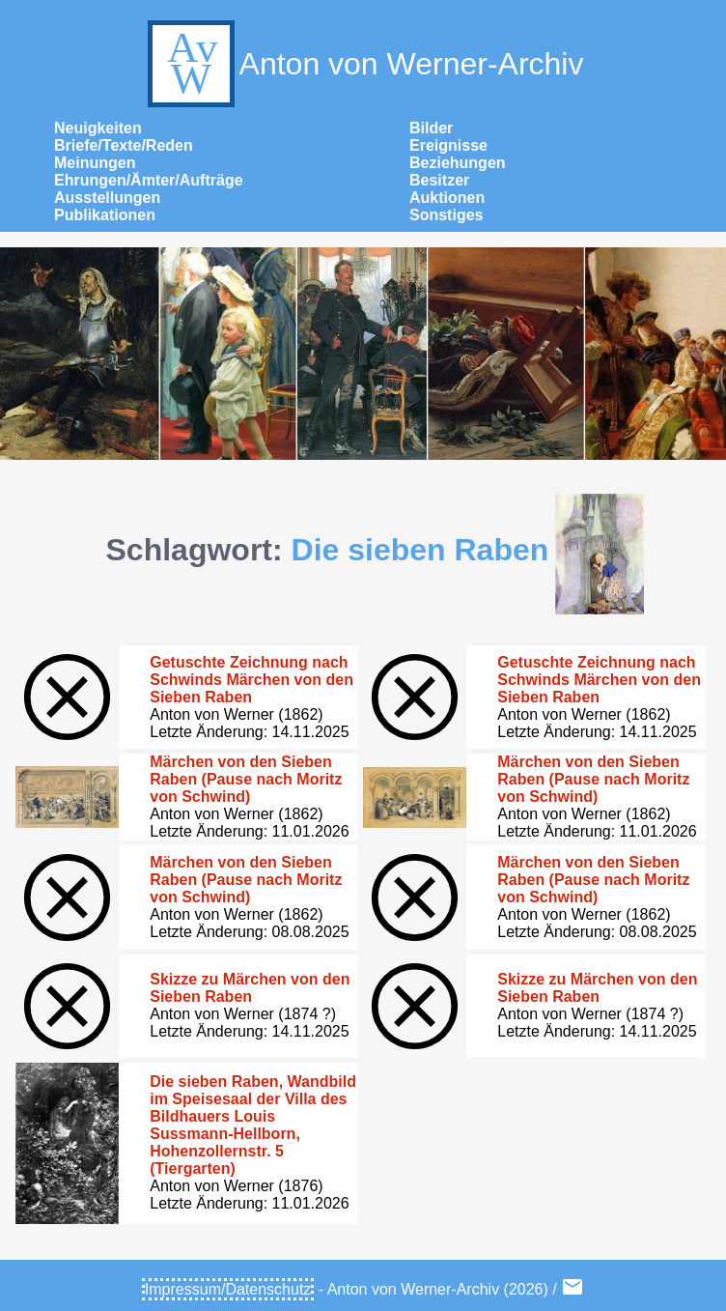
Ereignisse (448, 145)
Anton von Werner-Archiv (363, 63)
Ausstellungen (107, 197)
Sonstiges (446, 215)
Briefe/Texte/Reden (123, 145)
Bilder (431, 128)
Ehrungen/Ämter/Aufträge (148, 180)
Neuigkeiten (98, 128)
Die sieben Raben (420, 549)
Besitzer (439, 180)
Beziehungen (457, 163)
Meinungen (94, 163)
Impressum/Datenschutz (228, 1289)
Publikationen (104, 215)
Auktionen (447, 197)
